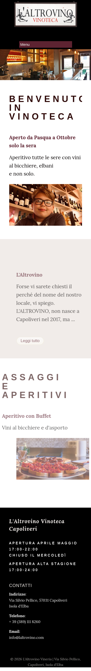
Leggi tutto (35, 340)
